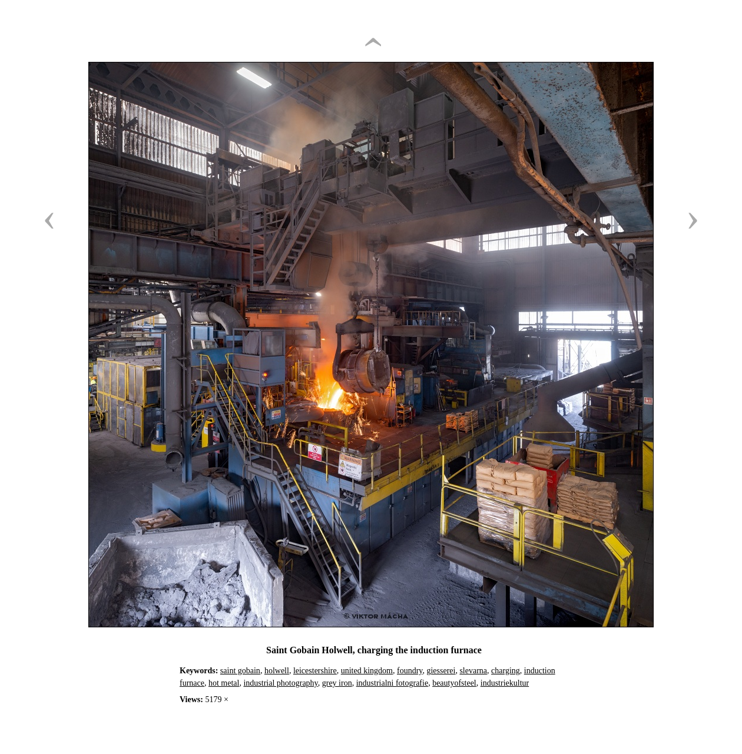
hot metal (224, 683)
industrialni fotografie (392, 683)
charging (505, 670)
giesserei (440, 670)
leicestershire (315, 670)
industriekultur (505, 683)
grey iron (337, 683)
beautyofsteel (454, 683)
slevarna (473, 670)
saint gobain (240, 670)
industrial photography (280, 683)
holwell (276, 670)
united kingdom (367, 670)
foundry (409, 670)
